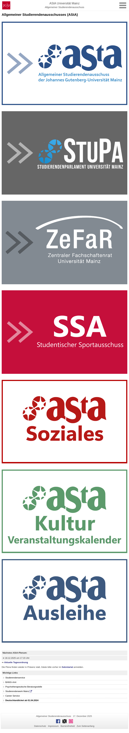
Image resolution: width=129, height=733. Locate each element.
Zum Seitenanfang (85, 726)
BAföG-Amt (10, 682)
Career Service (12, 696)
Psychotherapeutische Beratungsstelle (23, 686)
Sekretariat (68, 667)
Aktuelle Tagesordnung (16, 662)
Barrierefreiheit (68, 726)
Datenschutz (40, 726)
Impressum (53, 726)
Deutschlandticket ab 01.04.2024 (21, 700)
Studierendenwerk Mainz (17, 691)
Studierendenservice (15, 677)
